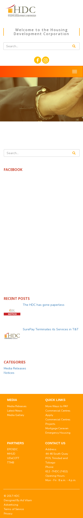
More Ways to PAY (56, 406)
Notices (9, 373)
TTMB (10, 462)
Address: (51, 449)
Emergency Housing (57, 433)
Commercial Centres (57, 410)
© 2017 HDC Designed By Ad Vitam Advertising (18, 500)
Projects (50, 424)
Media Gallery (15, 415)
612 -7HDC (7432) (56, 471)
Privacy (8, 513)
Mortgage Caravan (56, 428)
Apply (49, 415)
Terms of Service (14, 509)
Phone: (49, 467)
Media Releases (15, 368)
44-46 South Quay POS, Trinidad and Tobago (56, 458)
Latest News (14, 410)
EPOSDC (12, 449)
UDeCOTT (13, 458)
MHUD (11, 454)
